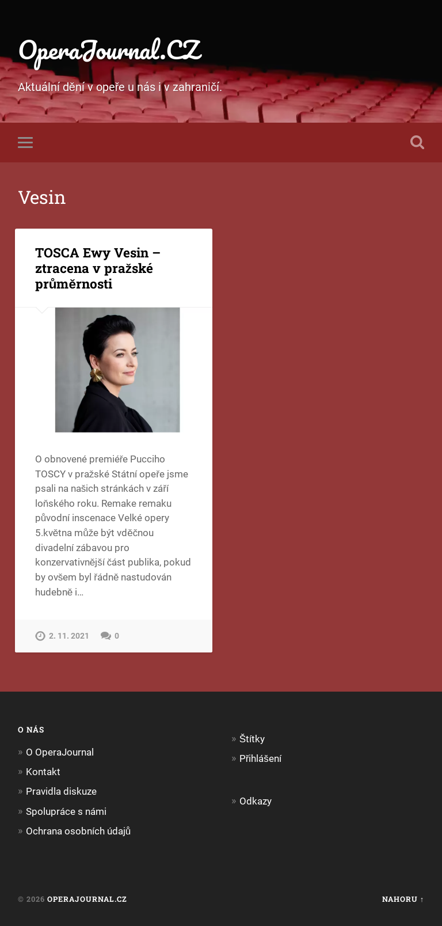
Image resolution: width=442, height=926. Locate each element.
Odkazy (255, 801)
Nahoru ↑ (403, 899)
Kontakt (43, 771)
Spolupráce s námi (66, 811)
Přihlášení (260, 758)
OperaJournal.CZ (108, 49)
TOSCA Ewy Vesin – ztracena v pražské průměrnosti (98, 268)
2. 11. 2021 (69, 636)
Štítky (252, 739)
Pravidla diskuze (61, 791)
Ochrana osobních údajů (78, 831)
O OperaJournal (60, 752)
